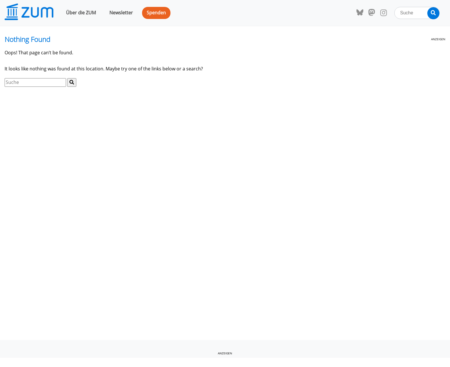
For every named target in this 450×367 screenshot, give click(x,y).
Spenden (156, 12)
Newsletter (121, 12)
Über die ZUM (81, 12)
